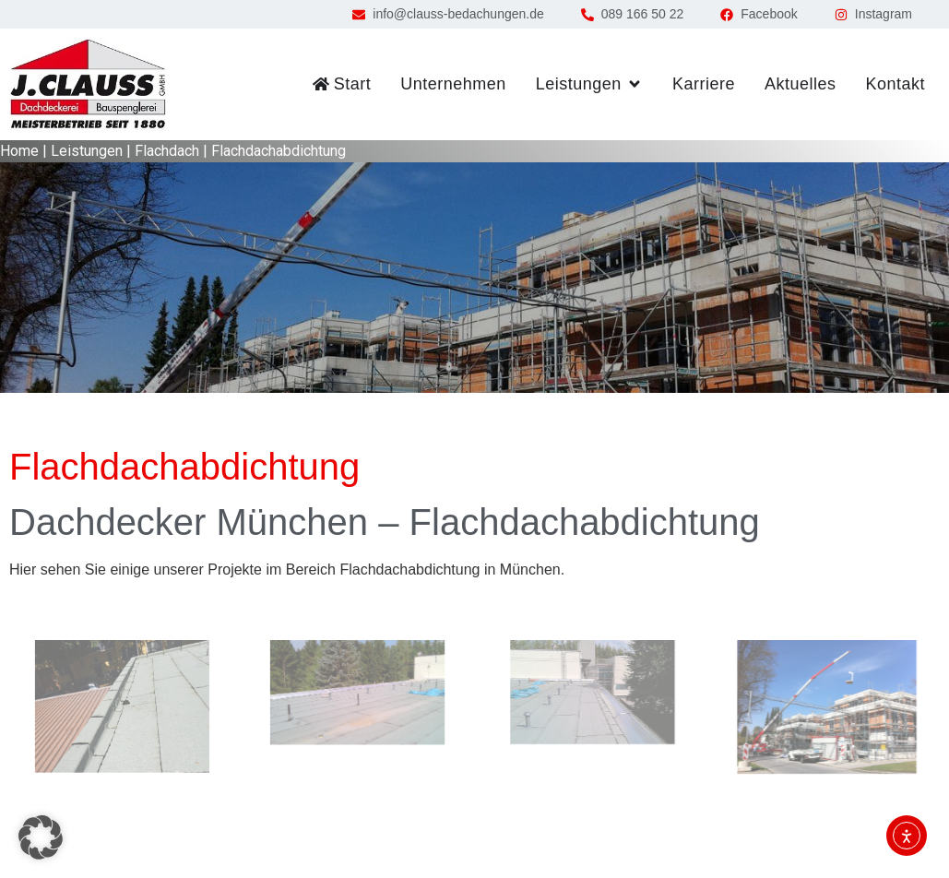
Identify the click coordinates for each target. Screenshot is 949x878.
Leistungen (87, 151)
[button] (40, 837)
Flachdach (167, 151)
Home (19, 151)
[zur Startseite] (87, 84)
